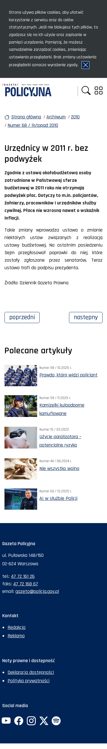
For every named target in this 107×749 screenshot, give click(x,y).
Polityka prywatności (28, 681)
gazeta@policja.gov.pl (37, 591)
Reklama (16, 636)
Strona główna (26, 117)
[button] (86, 91)
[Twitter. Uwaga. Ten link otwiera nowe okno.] (43, 721)
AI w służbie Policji (58, 498)
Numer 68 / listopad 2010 (33, 125)
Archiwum (56, 117)
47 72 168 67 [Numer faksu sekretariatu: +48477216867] (25, 584)
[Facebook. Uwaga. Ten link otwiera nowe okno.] (18, 721)
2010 (75, 117)
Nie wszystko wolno (59, 468)
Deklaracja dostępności (31, 672)
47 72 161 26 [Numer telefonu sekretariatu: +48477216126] (23, 576)
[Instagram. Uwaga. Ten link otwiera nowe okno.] (31, 721)
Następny (88, 316)
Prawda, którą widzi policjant (68, 375)
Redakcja (16, 627)
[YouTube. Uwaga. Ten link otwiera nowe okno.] (6, 721)
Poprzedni (24, 316)
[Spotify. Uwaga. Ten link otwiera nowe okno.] (56, 721)
